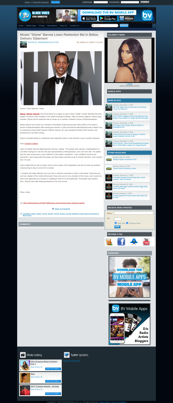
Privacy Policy (104, 402)
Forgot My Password (41, 2)
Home (21, 26)
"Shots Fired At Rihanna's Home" (125, 168)
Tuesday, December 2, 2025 (123, 105)
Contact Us (74, 26)
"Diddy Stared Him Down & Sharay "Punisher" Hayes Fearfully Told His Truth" (129, 135)
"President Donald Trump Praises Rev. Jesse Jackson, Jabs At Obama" (129, 178)
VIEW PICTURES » (53, 369)
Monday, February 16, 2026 (123, 184)
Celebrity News (29, 214)
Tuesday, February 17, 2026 (123, 175)
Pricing (41, 26)
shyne (44, 214)
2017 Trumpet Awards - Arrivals (45, 386)
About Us (63, 26)
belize (50, 214)
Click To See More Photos (129, 86)
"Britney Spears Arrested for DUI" (125, 159)
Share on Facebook (62, 209)
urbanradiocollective (48, 42)
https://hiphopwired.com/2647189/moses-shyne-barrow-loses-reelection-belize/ (54, 203)
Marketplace (52, 26)
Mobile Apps (31, 26)
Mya (32, 374)
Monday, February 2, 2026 (122, 193)
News (39, 214)
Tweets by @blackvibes (71, 361)
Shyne (56, 214)
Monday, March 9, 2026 (121, 157)
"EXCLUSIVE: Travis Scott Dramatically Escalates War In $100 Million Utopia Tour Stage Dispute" (131, 144)
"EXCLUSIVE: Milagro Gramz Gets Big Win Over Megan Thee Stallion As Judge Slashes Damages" (131, 117)
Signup (27, 2)
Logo (129, 84)
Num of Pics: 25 (36, 367)
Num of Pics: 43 (36, 377)
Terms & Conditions (119, 402)
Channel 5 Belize (31, 144)
